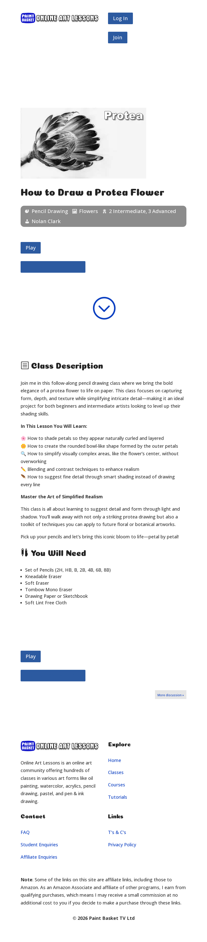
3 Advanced (162, 211)
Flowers (88, 211)
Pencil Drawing (50, 211)
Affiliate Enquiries (39, 857)
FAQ (25, 832)
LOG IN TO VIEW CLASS (53, 266)
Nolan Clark (46, 221)
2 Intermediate (127, 211)
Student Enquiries (39, 845)
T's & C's (117, 832)
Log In (120, 18)
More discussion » (171, 695)
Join (117, 37)
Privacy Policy (122, 845)
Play (31, 247)
